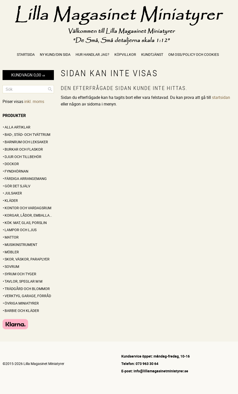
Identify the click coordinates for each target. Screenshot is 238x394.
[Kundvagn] (28, 75)
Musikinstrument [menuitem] (21, 244)
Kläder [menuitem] (11, 200)
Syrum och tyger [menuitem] (20, 273)
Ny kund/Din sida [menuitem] (55, 54)
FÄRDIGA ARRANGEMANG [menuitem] (26, 178)
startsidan (221, 97)
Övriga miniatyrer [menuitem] (22, 303)
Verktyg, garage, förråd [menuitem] (28, 295)
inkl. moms (34, 101)
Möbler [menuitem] (12, 251)
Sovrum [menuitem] (12, 266)
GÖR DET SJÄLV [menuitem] (17, 185)
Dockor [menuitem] (12, 163)
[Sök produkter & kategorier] (28, 89)
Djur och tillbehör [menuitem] (23, 156)
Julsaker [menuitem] (13, 193)
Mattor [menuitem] (12, 237)
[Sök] (50, 89)
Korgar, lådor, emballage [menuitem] (29, 215)
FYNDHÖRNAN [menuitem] (16, 171)
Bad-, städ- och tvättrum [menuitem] (27, 134)
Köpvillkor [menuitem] (125, 54)
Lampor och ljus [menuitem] (21, 229)
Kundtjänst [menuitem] (152, 54)
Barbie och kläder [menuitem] (22, 310)
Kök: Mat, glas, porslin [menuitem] (26, 222)
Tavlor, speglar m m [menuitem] (23, 281)
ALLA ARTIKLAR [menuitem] (17, 127)
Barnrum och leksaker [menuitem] (26, 141)
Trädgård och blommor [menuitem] (27, 288)
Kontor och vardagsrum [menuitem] (28, 207)
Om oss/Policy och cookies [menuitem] (193, 54)
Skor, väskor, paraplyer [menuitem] (27, 259)
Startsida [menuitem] (26, 54)
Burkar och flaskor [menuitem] (24, 149)
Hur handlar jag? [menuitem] (92, 54)
